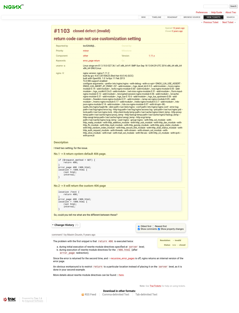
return (97, 60)
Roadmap (172, 17)
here (120, 284)
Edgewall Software (34, 310)
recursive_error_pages (122, 267)
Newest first (161, 234)
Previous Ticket (210, 22)
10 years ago (179, 28)
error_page (88, 60)
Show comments (149, 237)
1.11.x (152, 56)
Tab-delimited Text (146, 303)
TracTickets (155, 295)
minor (86, 50)
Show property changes (172, 237)
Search (231, 17)
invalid (103, 31)
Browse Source (192, 17)
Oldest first (146, 234)
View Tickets (213, 17)
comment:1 (58, 242)
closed (78, 31)
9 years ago (177, 31)
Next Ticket (227, 22)
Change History (66, 232)
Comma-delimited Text (115, 303)
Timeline (156, 17)
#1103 (62, 31)
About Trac (231, 12)
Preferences (202, 12)
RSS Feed (90, 303)
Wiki (143, 17)
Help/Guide (216, 12)
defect (90, 31)
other (85, 56)
